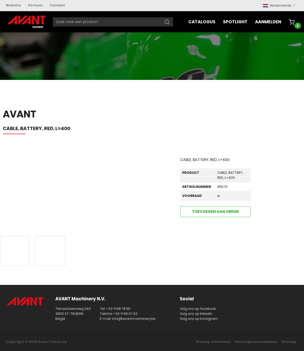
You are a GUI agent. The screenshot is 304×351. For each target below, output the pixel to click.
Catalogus (201, 22)
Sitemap (288, 341)
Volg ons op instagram (199, 318)
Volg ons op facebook (198, 308)
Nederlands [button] (277, 5)
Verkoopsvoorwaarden (255, 341)
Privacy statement (213, 341)
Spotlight (235, 22)
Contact (57, 5)
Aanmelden (268, 22)
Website (13, 5)
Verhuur (35, 5)
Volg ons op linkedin (196, 313)
